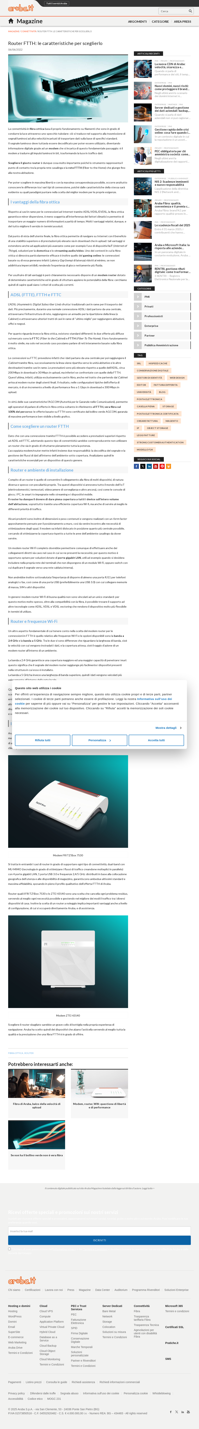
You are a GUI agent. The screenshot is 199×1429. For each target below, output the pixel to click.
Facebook (136, 465)
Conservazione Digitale (80, 1340)
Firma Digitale (79, 1333)
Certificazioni (32, 1289)
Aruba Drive (15, 1347)
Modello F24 (145, 448)
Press (70, 1289)
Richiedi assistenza (83, 1382)
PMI (147, 296)
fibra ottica (15, 1053)
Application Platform (52, 1321)
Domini (12, 1321)
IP (138, 427)
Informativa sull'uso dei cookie (101, 1393)
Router (29, 1053)
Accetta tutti (156, 740)
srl (139, 362)
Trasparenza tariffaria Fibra (142, 1318)
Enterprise (151, 325)
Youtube (155, 465)
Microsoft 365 (174, 1306)
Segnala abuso (69, 1393)
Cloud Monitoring (50, 1359)
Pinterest (162, 465)
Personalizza (99, 740)
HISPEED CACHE (158, 362)
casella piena (146, 405)
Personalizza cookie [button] (136, 1393)
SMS (168, 1358)
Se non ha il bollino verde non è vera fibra (37, 1155)
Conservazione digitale (152, 369)
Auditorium (121, 1289)
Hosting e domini (19, 1306)
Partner (150, 334)
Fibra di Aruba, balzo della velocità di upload (36, 1105)
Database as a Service (48, 1339)
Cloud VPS (46, 1311)
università (144, 391)
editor (141, 383)
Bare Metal (109, 1311)
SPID (74, 1328)
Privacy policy (18, 1393)
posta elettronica (149, 398)
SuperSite (14, 1331)
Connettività (29, 31)
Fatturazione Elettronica (78, 1321)
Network (107, 1316)
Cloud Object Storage (47, 1352)
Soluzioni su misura (114, 1331)
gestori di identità (149, 376)
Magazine (85, 1289)
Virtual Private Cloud (52, 1326)
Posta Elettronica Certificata (158, 412)
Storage (107, 1321)
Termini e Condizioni (95, 1249)
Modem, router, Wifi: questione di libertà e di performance (99, 1105)
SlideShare (168, 465)
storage (168, 405)
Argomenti (137, 21)
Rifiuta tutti (42, 740)
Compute (45, 1316)
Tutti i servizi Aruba (56, 3)
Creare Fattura (147, 419)
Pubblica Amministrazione (161, 344)
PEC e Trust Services (78, 1307)
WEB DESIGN (177, 376)
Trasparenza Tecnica (146, 1325)
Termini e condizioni (177, 1311)
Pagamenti (14, 1382)
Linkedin (149, 465)
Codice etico (35, 1398)
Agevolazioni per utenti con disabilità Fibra (145, 1333)
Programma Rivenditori (146, 1289)
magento (172, 419)
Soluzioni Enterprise (177, 1289)
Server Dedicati (112, 1306)
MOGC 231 (54, 1398)
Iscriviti (99, 1240)
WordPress (15, 1316)
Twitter (142, 465)
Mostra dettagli (165, 727)
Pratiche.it (171, 1343)
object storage (157, 427)
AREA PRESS (182, 21)
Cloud (43, 1306)
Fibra (137, 1311)
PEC (74, 1314)
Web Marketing (17, 1342)
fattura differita (166, 383)
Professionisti (154, 315)
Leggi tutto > (148, 1188)
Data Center (102, 1289)
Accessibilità (15, 1398)
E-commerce (16, 1337)
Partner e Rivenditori (83, 1360)
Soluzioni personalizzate (79, 1354)
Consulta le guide (56, 1382)
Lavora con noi (54, 1289)
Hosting (12, 1311)
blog (162, 391)
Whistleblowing (162, 1393)
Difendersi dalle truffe (43, 1393)
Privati (149, 305)
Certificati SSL (174, 1327)
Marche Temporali (82, 1347)
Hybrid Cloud (47, 1331)
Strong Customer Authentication (160, 441)
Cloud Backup (48, 1345)
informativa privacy (64, 1249)
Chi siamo (14, 1289)
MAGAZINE (14, 31)
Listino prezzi (34, 1382)
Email (11, 1326)
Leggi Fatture (146, 434)
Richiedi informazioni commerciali (120, 1382)
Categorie (160, 21)
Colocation (108, 1326)
